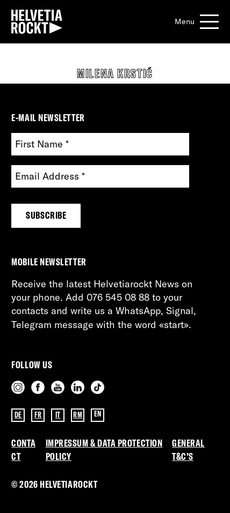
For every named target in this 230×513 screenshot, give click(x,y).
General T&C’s (188, 450)
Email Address (50, 176)
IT (58, 415)
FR (38, 415)
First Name (42, 144)
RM (77, 415)
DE (18, 415)
